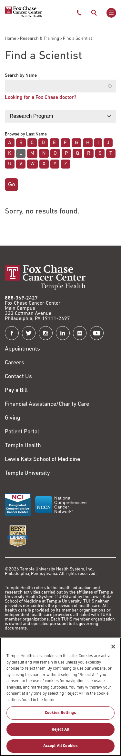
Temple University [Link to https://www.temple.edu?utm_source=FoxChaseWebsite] (27, 473)
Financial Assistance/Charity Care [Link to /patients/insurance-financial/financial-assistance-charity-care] (47, 404)
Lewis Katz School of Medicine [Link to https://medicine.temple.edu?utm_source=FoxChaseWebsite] (42, 459)
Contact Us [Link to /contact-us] (18, 377)
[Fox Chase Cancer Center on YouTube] (97, 333)
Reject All (60, 733)
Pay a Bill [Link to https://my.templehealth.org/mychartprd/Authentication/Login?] (16, 390)
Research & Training (39, 38)
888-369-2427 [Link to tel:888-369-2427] (21, 298)
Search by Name (21, 76)
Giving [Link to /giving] (12, 418)
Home (10, 38)
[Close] (113, 650)
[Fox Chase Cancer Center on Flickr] (80, 333)
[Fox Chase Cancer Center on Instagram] (46, 333)
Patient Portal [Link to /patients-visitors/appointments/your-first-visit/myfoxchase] (22, 432)
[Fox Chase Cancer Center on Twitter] (29, 333)
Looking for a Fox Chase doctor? (40, 97)
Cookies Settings (60, 717)
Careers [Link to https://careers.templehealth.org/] (14, 363)
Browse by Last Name (26, 134)
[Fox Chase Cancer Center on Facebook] (12, 333)
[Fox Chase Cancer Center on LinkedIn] (63, 333)
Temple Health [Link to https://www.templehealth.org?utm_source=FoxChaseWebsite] (23, 446)
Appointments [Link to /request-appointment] (22, 349)
